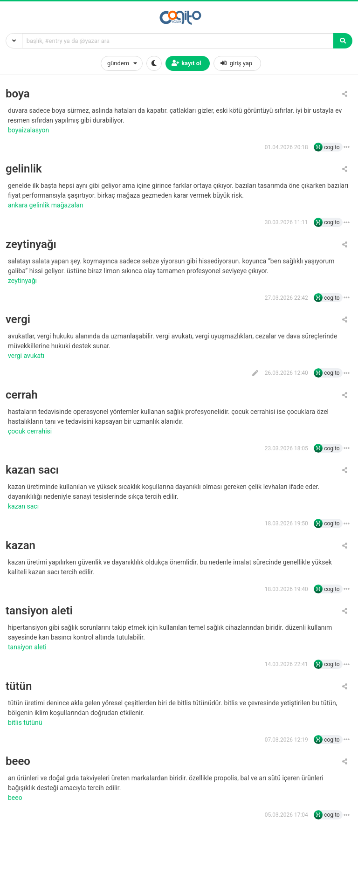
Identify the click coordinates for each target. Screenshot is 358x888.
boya (18, 94)
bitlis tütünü (26, 722)
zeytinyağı (31, 244)
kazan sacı (32, 470)
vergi (18, 319)
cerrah (22, 395)
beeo (18, 761)
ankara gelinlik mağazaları (46, 205)
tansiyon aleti (39, 611)
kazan (20, 545)
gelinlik (24, 169)
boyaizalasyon (29, 130)
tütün (19, 686)
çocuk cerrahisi (31, 431)
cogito (331, 147)
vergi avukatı (27, 355)
